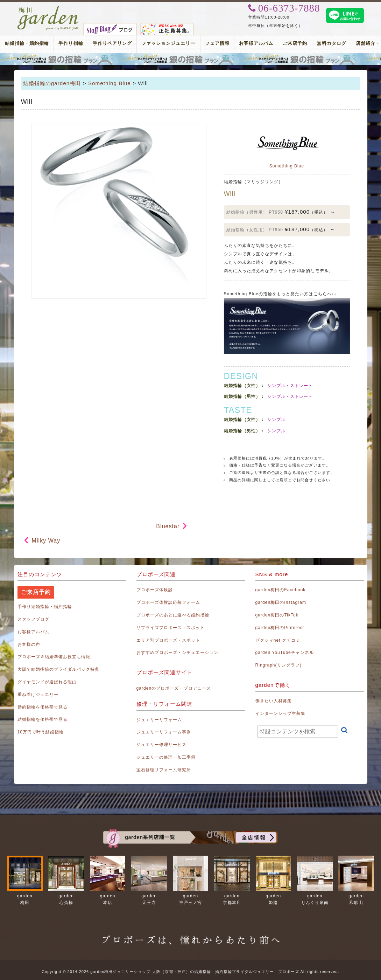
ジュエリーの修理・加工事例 (166, 757)
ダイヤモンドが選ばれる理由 (47, 681)
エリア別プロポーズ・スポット (168, 640)
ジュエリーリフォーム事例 (163, 732)
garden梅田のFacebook (280, 589)
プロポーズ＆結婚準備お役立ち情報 (54, 656)
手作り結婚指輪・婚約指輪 (44, 606)
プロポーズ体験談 (154, 589)
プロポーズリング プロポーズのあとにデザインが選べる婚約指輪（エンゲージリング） (190, 59)
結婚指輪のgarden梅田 (52, 83)
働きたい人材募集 (273, 700)
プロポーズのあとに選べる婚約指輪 (173, 615)
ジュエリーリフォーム (159, 719)
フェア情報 (217, 43)
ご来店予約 (295, 43)
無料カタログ (331, 43)
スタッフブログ (33, 619)
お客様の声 (28, 644)
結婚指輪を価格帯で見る (42, 719)
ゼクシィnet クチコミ (278, 640)
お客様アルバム (256, 43)
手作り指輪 (70, 43)
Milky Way (46, 541)
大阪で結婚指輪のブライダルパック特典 (58, 669)
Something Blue (109, 83)
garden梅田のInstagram (280, 602)
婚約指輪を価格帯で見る (42, 707)
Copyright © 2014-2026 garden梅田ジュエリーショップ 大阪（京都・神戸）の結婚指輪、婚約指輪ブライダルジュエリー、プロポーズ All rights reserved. (190, 971)
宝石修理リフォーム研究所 (163, 769)
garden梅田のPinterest (279, 627)
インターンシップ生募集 (280, 713)
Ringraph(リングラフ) (278, 665)
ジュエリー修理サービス (161, 744)
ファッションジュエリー (168, 43)
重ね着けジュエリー (37, 694)
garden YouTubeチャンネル (284, 652)
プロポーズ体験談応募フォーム (168, 602)
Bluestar (167, 526)
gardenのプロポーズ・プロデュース (173, 688)
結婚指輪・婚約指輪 (27, 43)
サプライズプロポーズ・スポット (170, 627)
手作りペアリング (112, 43)
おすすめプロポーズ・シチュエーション (177, 652)
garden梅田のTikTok (276, 615)
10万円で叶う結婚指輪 (40, 732)
